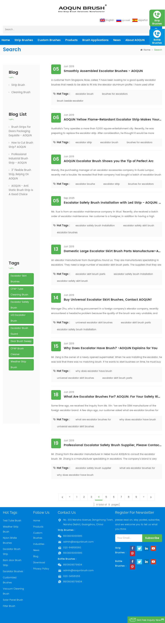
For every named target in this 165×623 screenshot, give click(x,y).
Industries (38, 544)
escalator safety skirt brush (138, 225)
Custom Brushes (49, 40)
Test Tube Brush (12, 521)
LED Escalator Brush (18, 251)
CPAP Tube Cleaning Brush (19, 224)
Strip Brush (17, 85)
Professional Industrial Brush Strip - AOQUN (18, 148)
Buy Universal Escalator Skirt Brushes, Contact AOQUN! (108, 299)
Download (39, 562)
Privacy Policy (41, 569)
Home (36, 521)
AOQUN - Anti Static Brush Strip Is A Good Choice (21, 180)
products (71, 40)
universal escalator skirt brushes (94, 322)
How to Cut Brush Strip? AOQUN (21, 135)
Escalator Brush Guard (19, 264)
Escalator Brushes (13, 571)
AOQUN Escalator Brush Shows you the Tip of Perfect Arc (109, 161)
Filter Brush (9, 606)
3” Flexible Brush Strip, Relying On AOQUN (20, 164)
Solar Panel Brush (13, 600)
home (6, 40)
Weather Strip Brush (18, 297)
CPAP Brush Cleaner (17, 284)
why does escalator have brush (94, 371)
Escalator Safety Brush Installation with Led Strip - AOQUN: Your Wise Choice (113, 202)
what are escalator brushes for (93, 419)
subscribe (152, 538)
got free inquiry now (149, 620)
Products (38, 527)
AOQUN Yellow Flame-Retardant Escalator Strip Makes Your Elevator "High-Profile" (113, 119)
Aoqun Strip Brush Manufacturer (110, 614)
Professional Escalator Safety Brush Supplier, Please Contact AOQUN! (113, 445)
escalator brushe (85, 184)
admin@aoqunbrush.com (78, 542)
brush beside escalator (70, 101)
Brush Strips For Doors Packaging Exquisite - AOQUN (20, 121)
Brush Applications (95, 40)
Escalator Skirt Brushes (18, 211)
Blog (35, 556)
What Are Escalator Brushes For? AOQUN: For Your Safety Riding (113, 396)
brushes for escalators (115, 94)
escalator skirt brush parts (90, 274)
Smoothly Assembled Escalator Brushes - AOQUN (103, 71)
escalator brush (85, 94)
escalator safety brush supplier (93, 468)
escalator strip (84, 142)
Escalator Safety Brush (20, 238)
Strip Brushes (23, 40)
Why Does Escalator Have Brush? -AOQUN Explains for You (110, 348)
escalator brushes (67, 232)
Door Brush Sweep (21, 274)
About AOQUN (135, 40)
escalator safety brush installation (95, 225)
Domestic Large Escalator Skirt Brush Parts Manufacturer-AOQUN (113, 251)
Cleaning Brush (19, 92)
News (117, 40)
